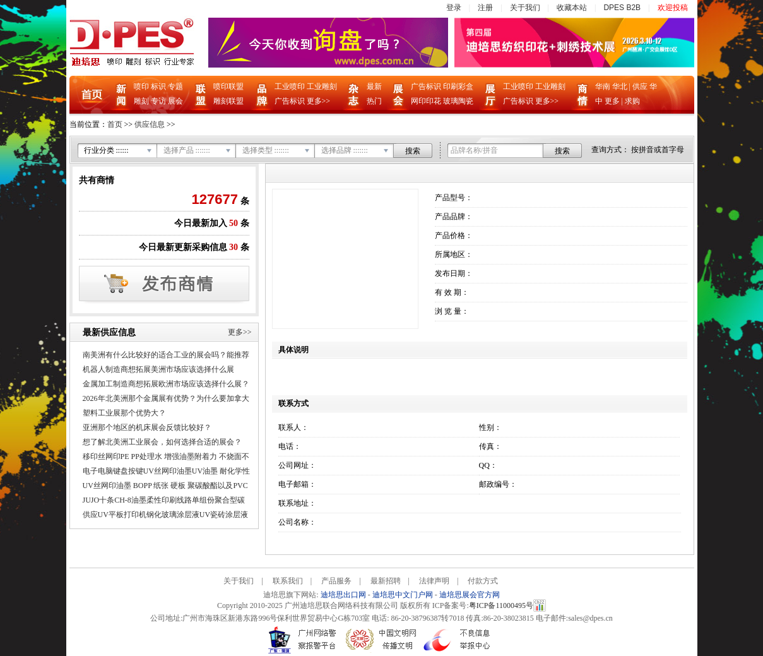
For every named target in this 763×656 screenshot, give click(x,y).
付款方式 (483, 580)
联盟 (200, 95)
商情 (582, 95)
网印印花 (426, 101)
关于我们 (525, 7)
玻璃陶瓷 (458, 101)
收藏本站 (572, 7)
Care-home (522, 580)
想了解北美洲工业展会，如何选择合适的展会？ (162, 442)
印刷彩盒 (458, 86)
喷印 (141, 86)
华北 (619, 86)
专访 (158, 101)
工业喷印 (290, 86)
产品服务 (336, 580)
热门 (374, 101)
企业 (490, 95)
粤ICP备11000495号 (501, 605)
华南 (602, 86)
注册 (485, 7)
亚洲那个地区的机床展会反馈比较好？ (147, 427)
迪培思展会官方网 (469, 594)
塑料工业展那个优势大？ (124, 413)
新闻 (121, 95)
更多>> (319, 101)
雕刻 (141, 101)
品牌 (262, 95)
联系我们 (288, 580)
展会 (175, 101)
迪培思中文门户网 (402, 594)
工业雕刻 (322, 86)
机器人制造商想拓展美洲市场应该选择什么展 (158, 369)
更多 (612, 101)
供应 (640, 86)
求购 (632, 101)
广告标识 (290, 101)
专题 (175, 86)
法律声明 (434, 580)
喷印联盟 (228, 86)
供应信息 (149, 124)
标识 (158, 86)
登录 (453, 7)
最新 (374, 86)
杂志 (354, 95)
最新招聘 (385, 580)
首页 (92, 95)
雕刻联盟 (228, 101)
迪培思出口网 (343, 594)
